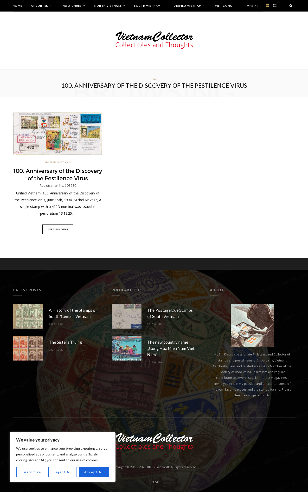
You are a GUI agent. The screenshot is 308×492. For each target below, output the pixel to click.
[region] (63, 457)
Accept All (94, 472)
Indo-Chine (71, 5)
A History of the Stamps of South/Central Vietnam (73, 313)
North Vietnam (107, 5)
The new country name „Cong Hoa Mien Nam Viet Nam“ (171, 348)
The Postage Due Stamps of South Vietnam (170, 313)
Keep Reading (57, 229)
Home (17, 5)
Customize (31, 472)
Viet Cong (224, 5)
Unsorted (40, 5)
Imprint (252, 5)
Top (154, 482)
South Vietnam (147, 5)
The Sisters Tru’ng (65, 342)
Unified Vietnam (188, 5)
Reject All (62, 472)
